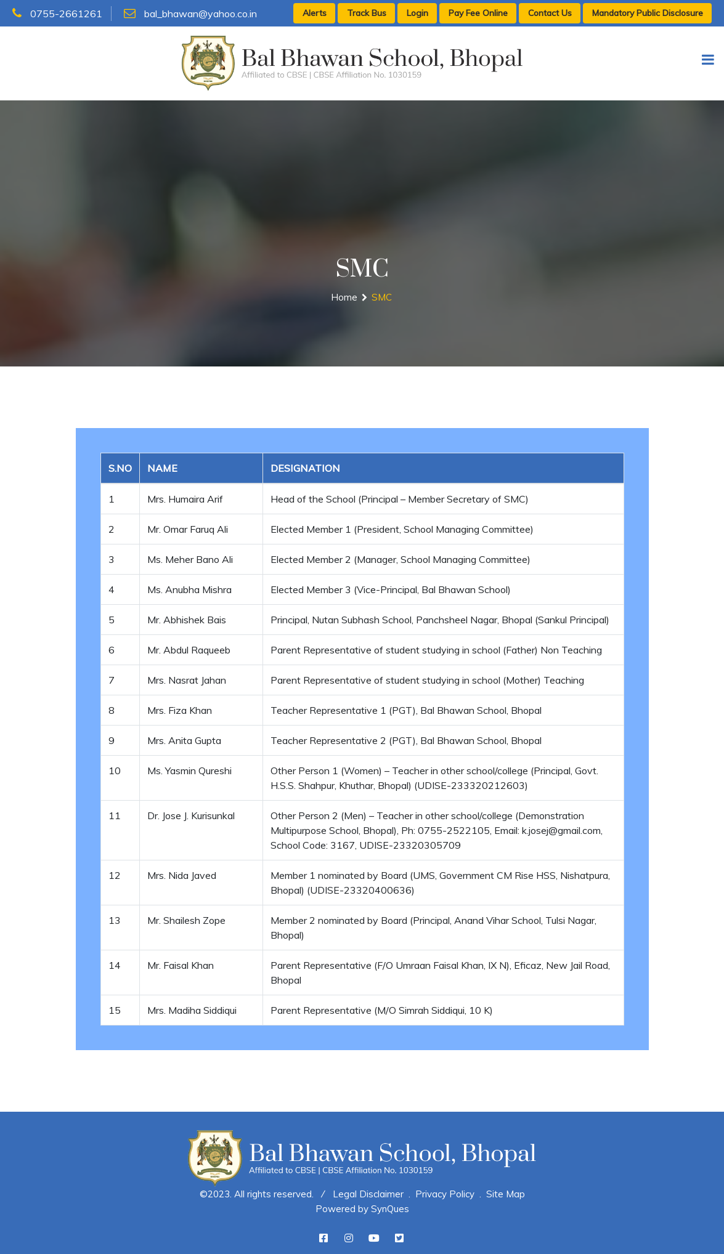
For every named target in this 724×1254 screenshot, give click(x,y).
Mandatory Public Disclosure (647, 12)
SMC (382, 297)
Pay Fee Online (478, 12)
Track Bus (366, 12)
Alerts (315, 12)
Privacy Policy (444, 1194)
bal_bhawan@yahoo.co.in (190, 13)
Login (417, 12)
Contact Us (550, 12)
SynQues (390, 1209)
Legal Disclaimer (368, 1194)
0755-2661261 (57, 13)
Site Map (505, 1194)
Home (344, 297)
